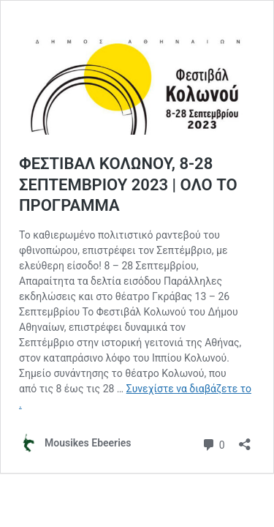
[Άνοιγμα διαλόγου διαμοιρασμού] (245, 439)
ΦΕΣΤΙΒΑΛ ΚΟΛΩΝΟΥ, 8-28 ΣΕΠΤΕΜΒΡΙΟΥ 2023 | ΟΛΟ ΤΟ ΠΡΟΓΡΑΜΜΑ (128, 184)
